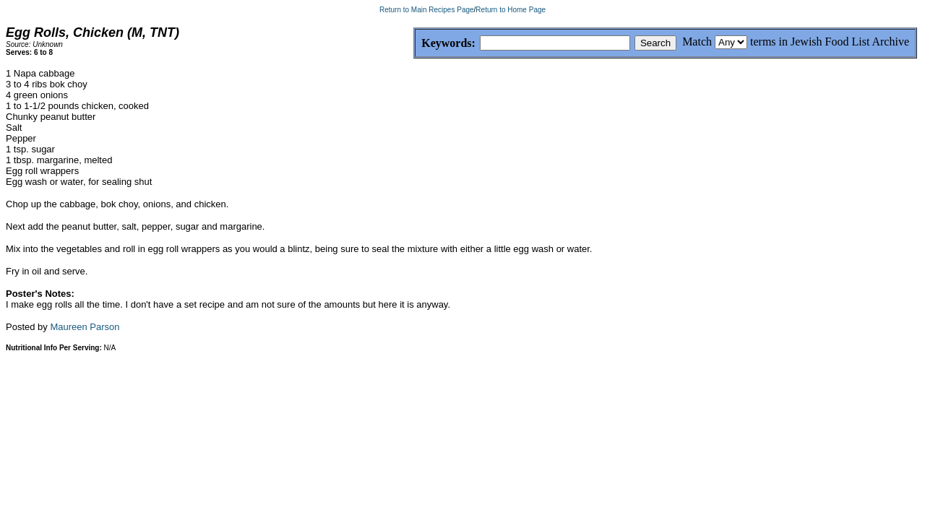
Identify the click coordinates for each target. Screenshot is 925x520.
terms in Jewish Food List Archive (829, 41)
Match (697, 41)
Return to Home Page (511, 10)
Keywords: (414, 44)
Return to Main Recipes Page (426, 10)
